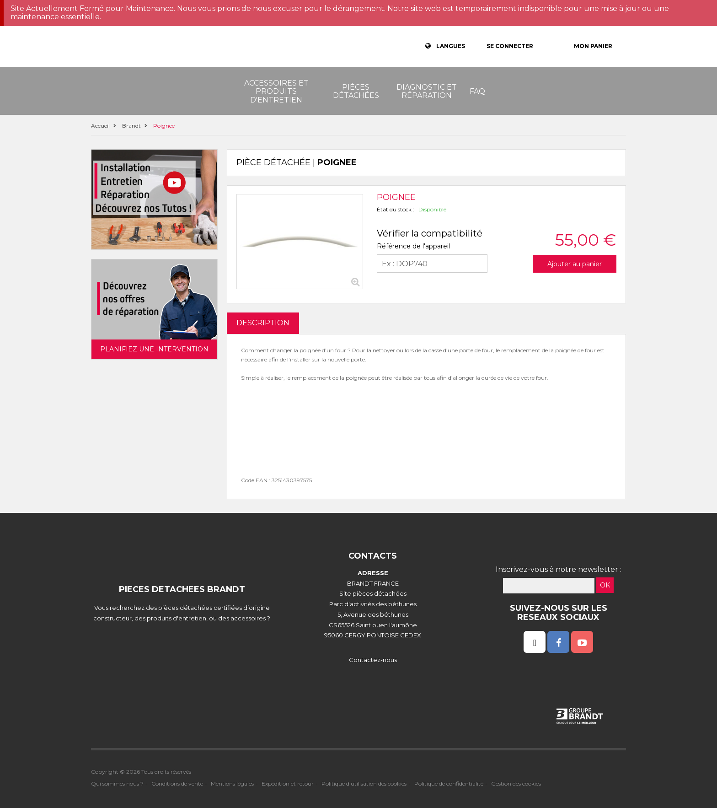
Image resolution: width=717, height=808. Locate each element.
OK (605, 585)
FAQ (477, 91)
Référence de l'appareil (413, 246)
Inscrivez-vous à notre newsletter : (558, 569)
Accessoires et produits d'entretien (276, 91)
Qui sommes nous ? (117, 783)
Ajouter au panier (574, 264)
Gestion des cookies (516, 783)
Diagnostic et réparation (426, 91)
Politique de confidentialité (448, 783)
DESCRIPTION (262, 322)
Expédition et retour (288, 783)
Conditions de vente (177, 783)
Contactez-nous (373, 659)
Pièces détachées (356, 91)
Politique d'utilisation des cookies (364, 783)
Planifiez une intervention (154, 349)
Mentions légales (232, 783)
